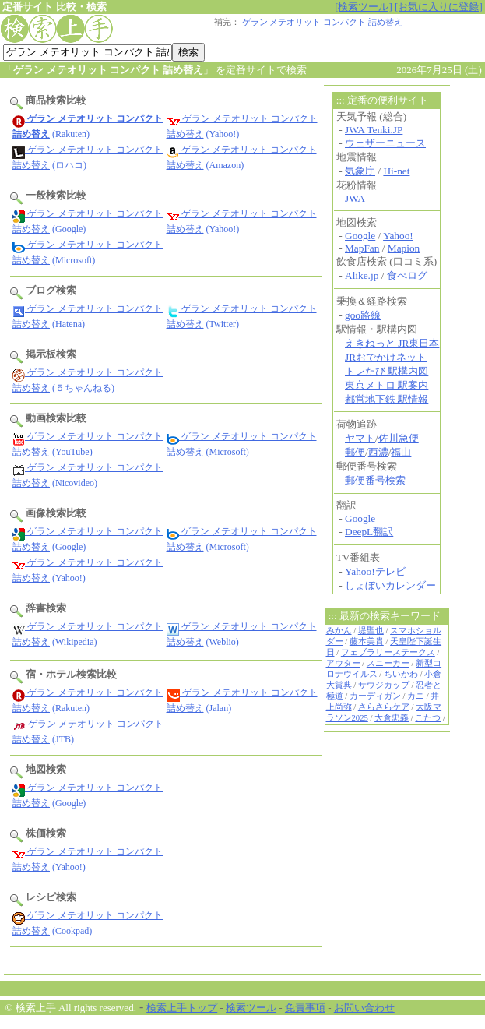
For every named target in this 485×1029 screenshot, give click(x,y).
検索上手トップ (181, 1007)
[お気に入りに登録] (439, 6)
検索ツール (251, 1007)
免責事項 (305, 1007)
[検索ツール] (363, 6)
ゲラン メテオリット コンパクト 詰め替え (322, 22)
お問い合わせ (364, 1007)
